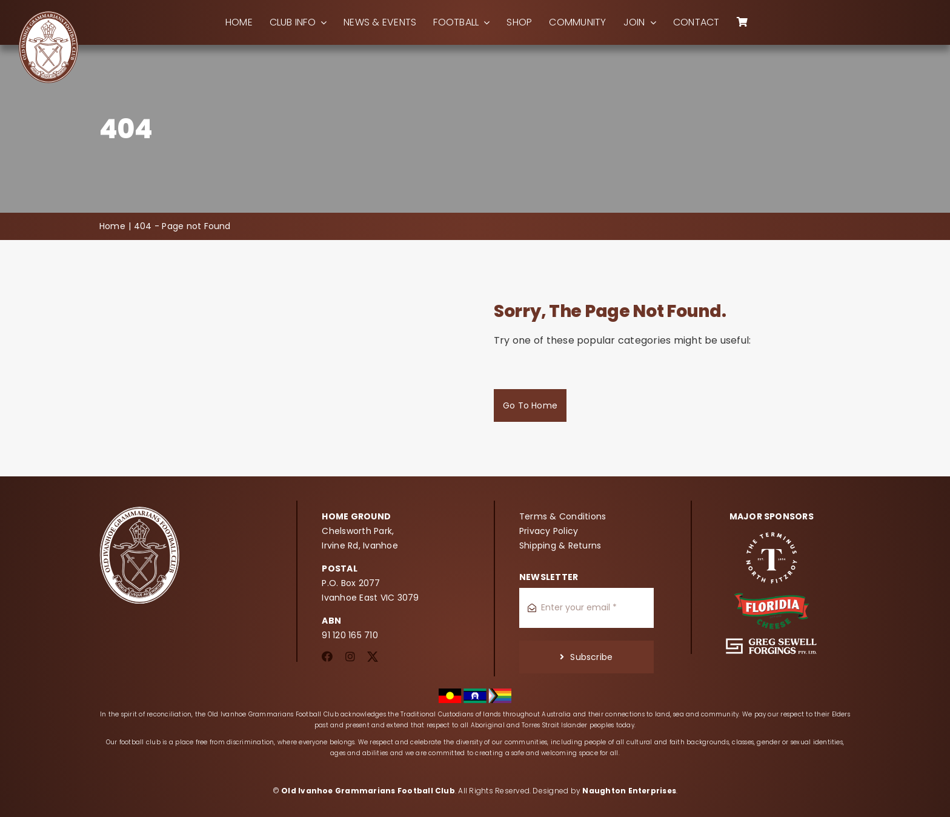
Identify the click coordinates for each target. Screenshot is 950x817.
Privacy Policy (548, 531)
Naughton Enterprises (629, 790)
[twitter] (372, 656)
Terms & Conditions (562, 516)
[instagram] (350, 656)
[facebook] (327, 656)
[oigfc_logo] (48, 15)
